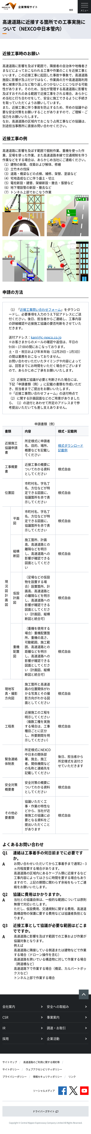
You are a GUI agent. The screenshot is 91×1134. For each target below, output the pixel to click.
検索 (71, 9)
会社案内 (8, 1006)
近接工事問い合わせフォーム (40, 309)
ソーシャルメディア (44, 1090)
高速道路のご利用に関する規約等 (41, 1062)
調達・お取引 (56, 1027)
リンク (72, 1076)
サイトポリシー (10, 1069)
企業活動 (53, 1038)
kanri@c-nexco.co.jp (46, 337)
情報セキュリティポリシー (47, 1076)
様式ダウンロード (70, 445)
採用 (5, 1038)
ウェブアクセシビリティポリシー (44, 1069)
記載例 (62, 450)
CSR (5, 1017)
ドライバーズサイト (45, 1111)
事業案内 (53, 1017)
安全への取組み (58, 1006)
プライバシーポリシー (14, 1076)
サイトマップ (9, 1062)
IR (3, 1027)
